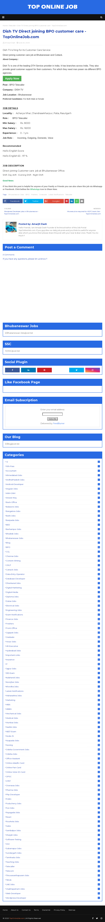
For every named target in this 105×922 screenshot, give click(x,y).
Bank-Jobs (53, 516)
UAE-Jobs (53, 884)
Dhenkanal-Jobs (53, 583)
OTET (53, 781)
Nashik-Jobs (53, 727)
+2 (53, 462)
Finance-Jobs (53, 619)
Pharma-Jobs (53, 790)
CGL (53, 552)
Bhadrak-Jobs (53, 534)
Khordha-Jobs (53, 686)
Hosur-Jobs (53, 642)
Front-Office (53, 628)
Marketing (53, 700)
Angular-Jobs (53, 489)
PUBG (53, 799)
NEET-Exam (53, 731)
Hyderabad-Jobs (53, 651)
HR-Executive (53, 646)
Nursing (53, 745)
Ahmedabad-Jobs (53, 475)
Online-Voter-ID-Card (53, 772)
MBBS (53, 709)
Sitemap (71, 910)
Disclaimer (46, 910)
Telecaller (68, 194)
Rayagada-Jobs (53, 812)
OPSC (53, 776)
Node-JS (53, 736)
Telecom (53, 871)
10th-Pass (53, 466)
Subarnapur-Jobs (53, 848)
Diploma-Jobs (53, 597)
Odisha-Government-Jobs (53, 749)
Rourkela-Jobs (53, 821)
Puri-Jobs (53, 808)
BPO (28, 194)
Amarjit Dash (10, 43)
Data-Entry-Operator (53, 574)
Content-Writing (53, 561)
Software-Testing (53, 839)
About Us (14, 910)
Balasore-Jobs (53, 507)
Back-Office (53, 502)
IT (53, 664)
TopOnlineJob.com (16, 918)
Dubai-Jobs (53, 601)
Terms (36, 910)
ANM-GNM (53, 493)
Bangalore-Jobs (53, 511)
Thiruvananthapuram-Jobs (53, 875)
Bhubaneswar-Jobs (16, 194)
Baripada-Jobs (53, 520)
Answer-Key (53, 498)
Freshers (34, 194)
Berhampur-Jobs (53, 529)
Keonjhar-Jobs (53, 682)
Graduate (43, 194)
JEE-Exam (53, 673)
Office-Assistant (53, 758)
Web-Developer (53, 893)
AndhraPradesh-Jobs (53, 480)
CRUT (53, 565)
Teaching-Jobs (53, 862)
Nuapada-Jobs (53, 740)
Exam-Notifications (53, 615)
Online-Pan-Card (53, 767)
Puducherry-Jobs (53, 803)
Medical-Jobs (53, 718)
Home (5, 910)
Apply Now (12, 78)
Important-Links (53, 655)
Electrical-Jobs (53, 606)
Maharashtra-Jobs (53, 695)
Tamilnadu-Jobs (53, 857)
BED (53, 525)
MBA (53, 704)
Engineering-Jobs (53, 610)
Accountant (53, 471)
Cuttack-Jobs (53, 570)
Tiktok (53, 880)
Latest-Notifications (56, 194)
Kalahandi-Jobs (53, 677)
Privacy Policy (59, 910)
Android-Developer (53, 484)
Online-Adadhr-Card (53, 763)
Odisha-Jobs (53, 754)
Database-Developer (53, 579)
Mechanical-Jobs (53, 713)
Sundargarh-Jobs (53, 853)
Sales (53, 826)
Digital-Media (53, 592)
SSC (53, 844)
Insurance (53, 659)
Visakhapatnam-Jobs (53, 889)
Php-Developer (53, 794)
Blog (53, 543)
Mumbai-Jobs (53, 722)
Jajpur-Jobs (53, 668)
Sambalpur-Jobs (53, 830)
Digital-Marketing (53, 588)
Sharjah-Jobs (53, 835)
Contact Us (26, 910)
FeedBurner (59, 423)
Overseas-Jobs (53, 785)
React (53, 817)
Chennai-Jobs (53, 556)
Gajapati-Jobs (53, 633)
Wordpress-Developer (53, 898)
